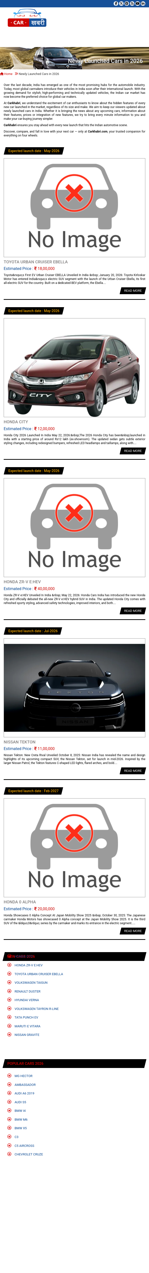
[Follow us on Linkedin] (143, 3)
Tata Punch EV (22, 1017)
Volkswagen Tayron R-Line (33, 1008)
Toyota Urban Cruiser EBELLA (35, 974)
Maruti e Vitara (24, 1026)
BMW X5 (17, 1128)
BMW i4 (16, 1110)
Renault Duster (24, 991)
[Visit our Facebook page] (116, 3)
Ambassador (21, 1084)
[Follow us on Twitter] (121, 3)
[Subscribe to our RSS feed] (132, 3)
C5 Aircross (20, 1145)
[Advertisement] (73, 1222)
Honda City (20, 956)
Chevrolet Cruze (25, 1154)
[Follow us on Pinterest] (126, 3)
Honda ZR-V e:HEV (25, 965)
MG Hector (19, 1076)
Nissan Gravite (23, 1034)
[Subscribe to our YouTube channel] (137, 3)
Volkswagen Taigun (27, 982)
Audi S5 (16, 1102)
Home (6, 74)
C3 (12, 1137)
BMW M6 (17, 1119)
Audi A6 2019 (20, 1093)
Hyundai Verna (23, 1000)
